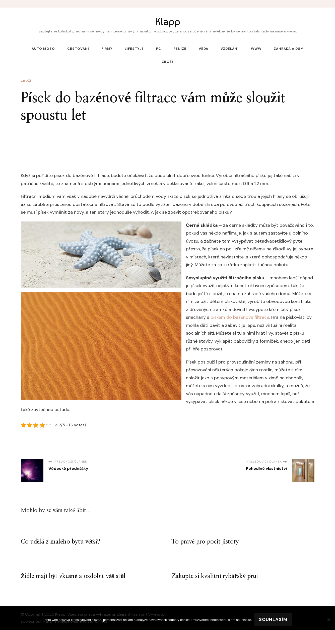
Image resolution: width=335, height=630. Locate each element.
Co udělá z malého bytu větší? (60, 542)
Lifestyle (134, 49)
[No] (328, 619)
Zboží (167, 62)
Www (256, 49)
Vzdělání (230, 49)
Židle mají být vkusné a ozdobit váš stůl (73, 576)
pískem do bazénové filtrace (240, 317)
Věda (203, 49)
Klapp (167, 22)
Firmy (106, 49)
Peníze (179, 49)
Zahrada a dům (289, 49)
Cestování (78, 49)
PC (158, 49)
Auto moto (43, 49)
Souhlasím (273, 619)
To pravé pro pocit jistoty (205, 542)
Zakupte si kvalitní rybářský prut (214, 576)
